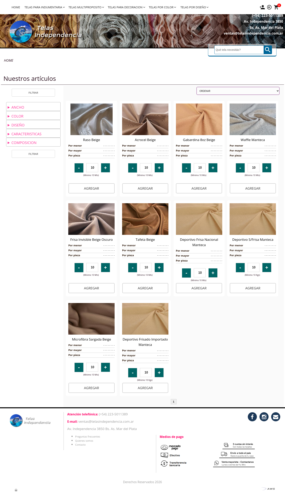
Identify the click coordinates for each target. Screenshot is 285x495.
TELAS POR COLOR (162, 7)
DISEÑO (18, 125)
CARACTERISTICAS (26, 134)
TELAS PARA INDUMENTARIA (45, 7)
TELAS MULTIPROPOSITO (86, 7)
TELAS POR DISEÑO (194, 7)
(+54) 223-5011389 (260, 20)
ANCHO (17, 107)
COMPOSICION (23, 142)
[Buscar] (239, 54)
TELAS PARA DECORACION (126, 7)
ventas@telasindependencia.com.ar (246, 38)
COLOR (17, 116)
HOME (15, 7)
